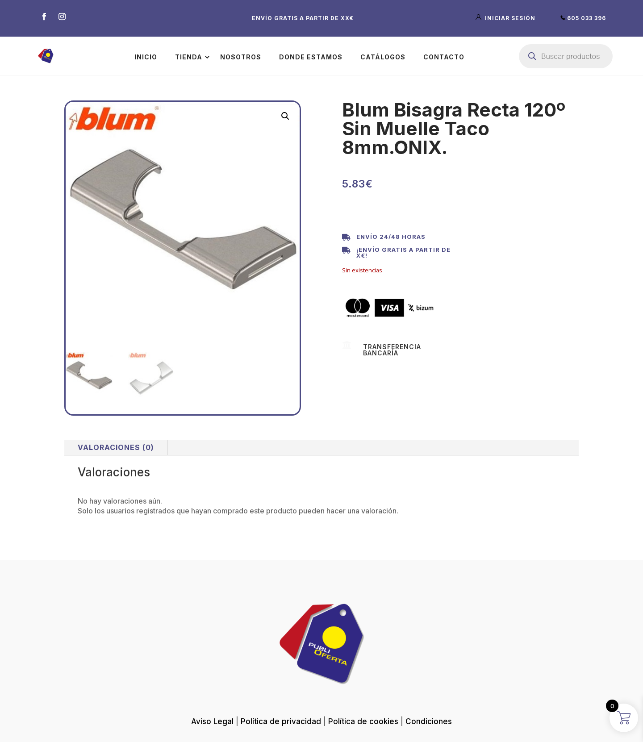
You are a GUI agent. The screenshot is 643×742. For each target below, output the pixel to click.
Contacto (443, 57)
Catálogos (382, 57)
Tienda (188, 57)
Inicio (145, 57)
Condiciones (428, 721)
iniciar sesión (506, 18)
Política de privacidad (281, 721)
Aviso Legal (212, 721)
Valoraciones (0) (116, 447)
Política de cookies (363, 721)
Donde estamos (310, 57)
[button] (285, 116)
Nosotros (240, 57)
